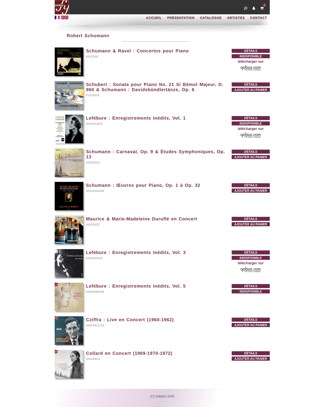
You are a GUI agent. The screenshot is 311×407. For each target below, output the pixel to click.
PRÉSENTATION (180, 17)
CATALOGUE (211, 17)
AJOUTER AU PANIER (250, 90)
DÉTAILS (250, 51)
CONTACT (258, 17)
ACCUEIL (154, 17)
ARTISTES (236, 17)
